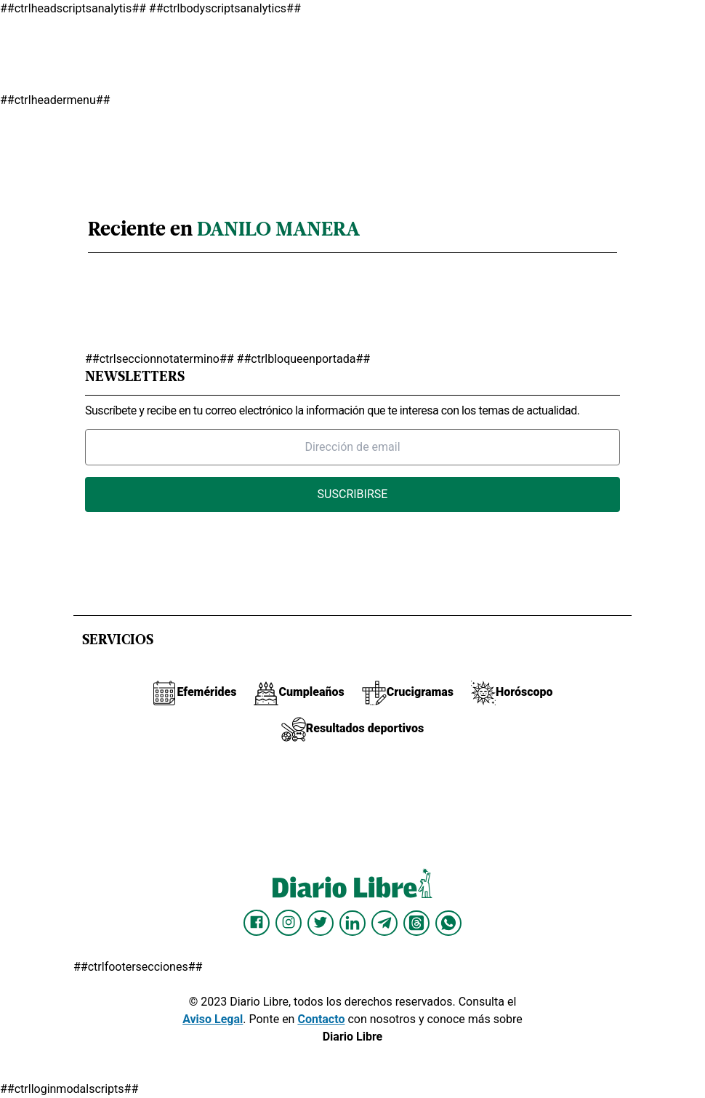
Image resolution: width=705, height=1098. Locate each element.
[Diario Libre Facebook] (256, 923)
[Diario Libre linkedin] (352, 922)
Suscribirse (353, 494)
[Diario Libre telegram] (384, 922)
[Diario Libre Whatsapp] (448, 922)
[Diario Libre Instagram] (288, 923)
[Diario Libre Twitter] (320, 922)
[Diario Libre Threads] (416, 922)
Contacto (321, 1019)
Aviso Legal (212, 1019)
